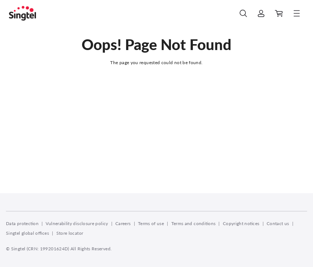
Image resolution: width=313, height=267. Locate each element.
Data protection (22, 223)
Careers (123, 223)
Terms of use (151, 223)
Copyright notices (241, 223)
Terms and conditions (193, 223)
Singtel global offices (27, 233)
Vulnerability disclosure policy (77, 223)
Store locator (69, 233)
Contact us (278, 223)
